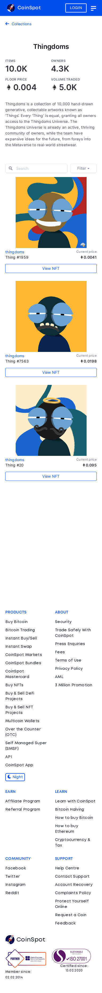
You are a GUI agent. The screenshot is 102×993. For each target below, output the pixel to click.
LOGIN (76, 8)
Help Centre (67, 868)
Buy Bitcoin (16, 622)
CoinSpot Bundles (23, 663)
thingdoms (14, 252)
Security (63, 622)
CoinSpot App (19, 765)
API (8, 757)
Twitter (12, 876)
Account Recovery (73, 884)
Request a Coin (70, 915)
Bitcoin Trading (20, 630)
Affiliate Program (22, 801)
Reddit (12, 893)
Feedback (65, 923)
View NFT (51, 268)
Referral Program (22, 809)
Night (15, 777)
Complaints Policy (73, 893)
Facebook (15, 868)
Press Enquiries (70, 644)
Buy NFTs (14, 685)
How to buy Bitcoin (74, 817)
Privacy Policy (69, 668)
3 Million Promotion (73, 685)
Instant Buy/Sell (21, 638)
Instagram (15, 884)
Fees (60, 652)
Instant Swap (18, 646)
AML (59, 677)
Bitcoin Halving (69, 809)
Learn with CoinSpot (75, 801)
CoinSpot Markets (23, 655)
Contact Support (72, 876)
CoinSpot (24, 8)
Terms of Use (68, 660)
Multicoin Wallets (22, 721)
